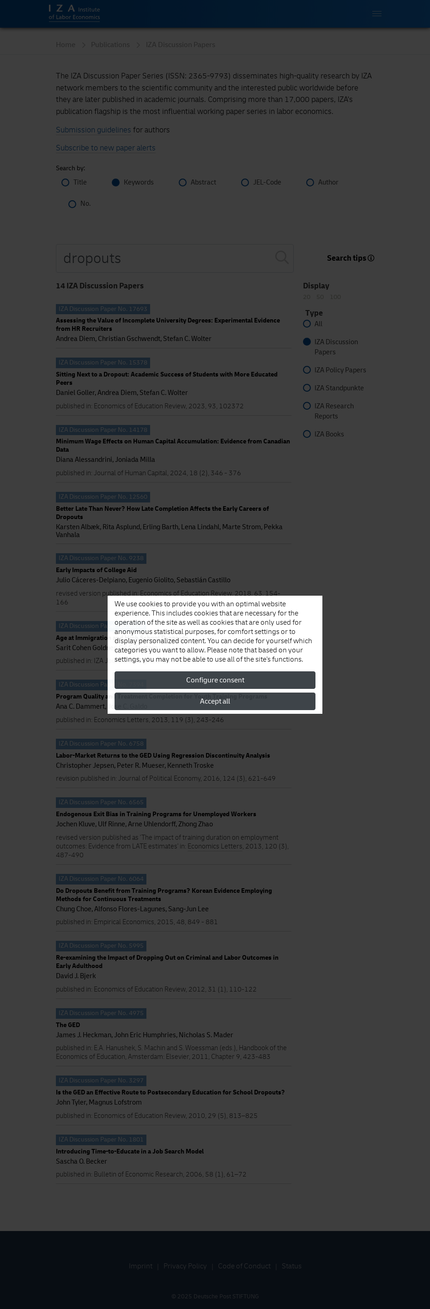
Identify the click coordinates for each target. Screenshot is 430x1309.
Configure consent (215, 680)
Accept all (215, 701)
